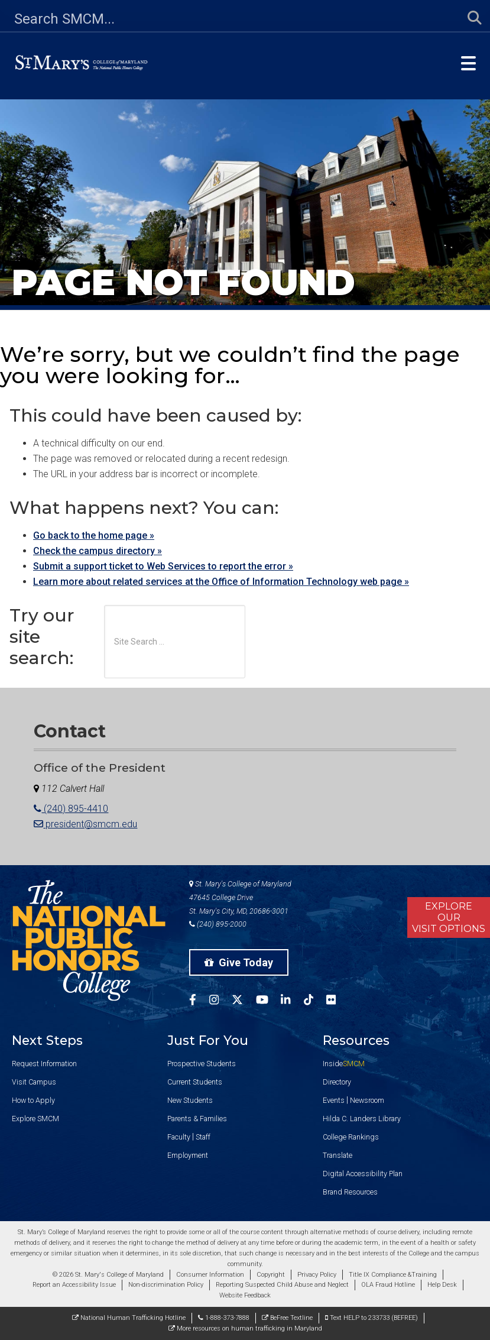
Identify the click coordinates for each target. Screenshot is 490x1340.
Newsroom (367, 1100)
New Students (190, 1100)
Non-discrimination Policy (165, 1285)
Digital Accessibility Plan (363, 1173)
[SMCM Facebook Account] (199, 1001)
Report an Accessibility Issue (74, 1285)
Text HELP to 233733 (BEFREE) (371, 1318)
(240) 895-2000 (217, 924)
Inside (344, 1063)
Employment (187, 1155)
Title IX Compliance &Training (393, 1274)
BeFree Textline (287, 1318)
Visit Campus (34, 1081)
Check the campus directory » (97, 550)
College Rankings (351, 1136)
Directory (337, 1081)
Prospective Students (201, 1063)
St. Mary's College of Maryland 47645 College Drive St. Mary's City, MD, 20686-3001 (240, 897)
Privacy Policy (316, 1274)
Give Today (239, 962)
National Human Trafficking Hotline (129, 1318)
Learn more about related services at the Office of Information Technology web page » (221, 581)
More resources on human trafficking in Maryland (245, 1328)
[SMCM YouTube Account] (268, 1001)
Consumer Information (210, 1274)
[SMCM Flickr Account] (337, 1001)
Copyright (271, 1274)
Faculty (178, 1136)
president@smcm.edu (85, 824)
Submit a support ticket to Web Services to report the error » (163, 566)
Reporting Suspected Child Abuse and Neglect (282, 1285)
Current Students (194, 1081)
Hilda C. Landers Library (362, 1118)
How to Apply (33, 1100)
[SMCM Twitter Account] (244, 1001)
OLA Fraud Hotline (388, 1285)
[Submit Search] (467, 19)
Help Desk (442, 1285)
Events (334, 1100)
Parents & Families (197, 1118)
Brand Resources (350, 1191)
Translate (337, 1155)
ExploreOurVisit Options (448, 917)
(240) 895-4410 (71, 808)
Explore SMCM (35, 1118)
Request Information (44, 1063)
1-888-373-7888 (223, 1318)
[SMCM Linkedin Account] (292, 1001)
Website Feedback (245, 1295)
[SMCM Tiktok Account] (315, 1001)
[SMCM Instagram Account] (220, 1001)
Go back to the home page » (93, 535)
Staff (203, 1136)
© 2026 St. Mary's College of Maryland (108, 1274)
